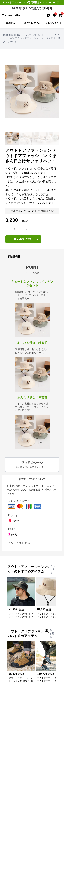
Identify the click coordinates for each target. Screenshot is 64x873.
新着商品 (10, 23)
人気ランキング (53, 23)
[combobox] (18, 229)
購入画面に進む (26, 239)
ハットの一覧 (33, 34)
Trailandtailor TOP (12, 34)
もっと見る (52, 569)
